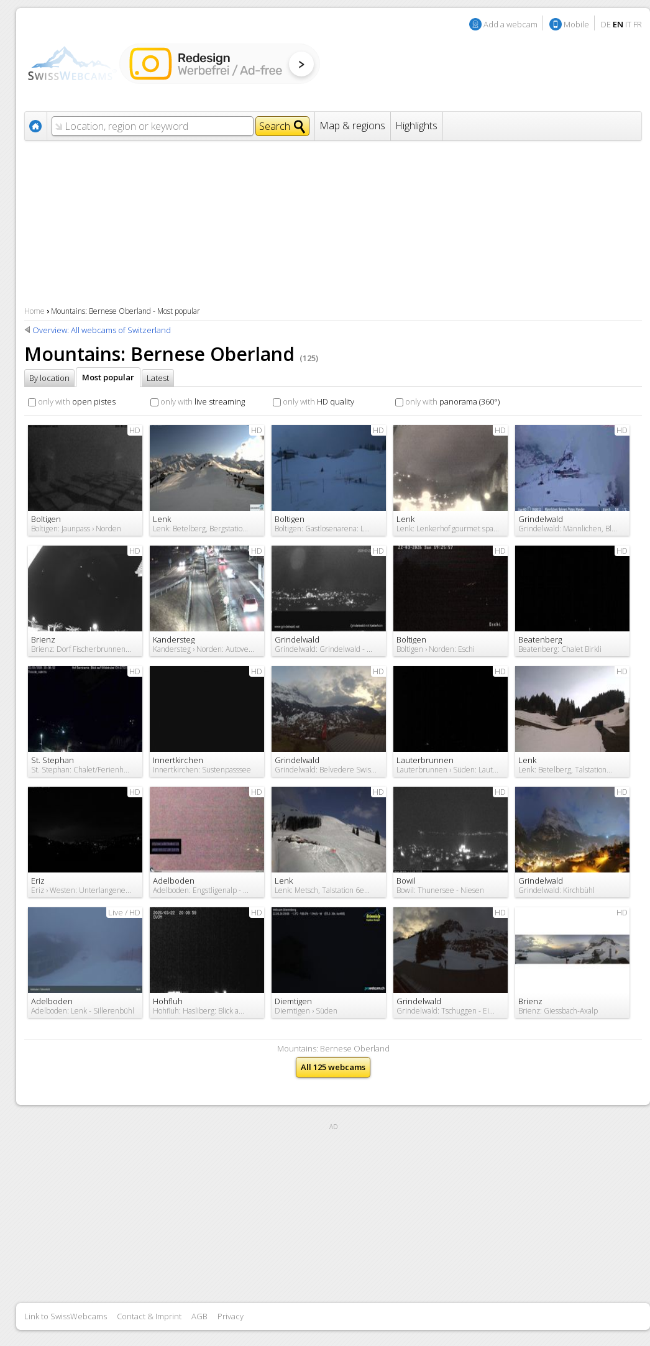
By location (49, 377)
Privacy (230, 1316)
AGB (199, 1316)
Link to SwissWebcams (65, 1316)
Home (34, 311)
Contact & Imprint (149, 1316)
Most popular (108, 377)
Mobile (576, 24)
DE (606, 24)
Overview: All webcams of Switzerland (101, 330)
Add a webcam (510, 24)
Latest (158, 377)
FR (637, 24)
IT (628, 24)
